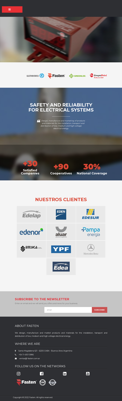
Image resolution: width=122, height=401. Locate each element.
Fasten (32, 397)
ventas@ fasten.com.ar (28, 358)
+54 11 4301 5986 (25, 354)
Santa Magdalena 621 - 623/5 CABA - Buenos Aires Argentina (44, 351)
